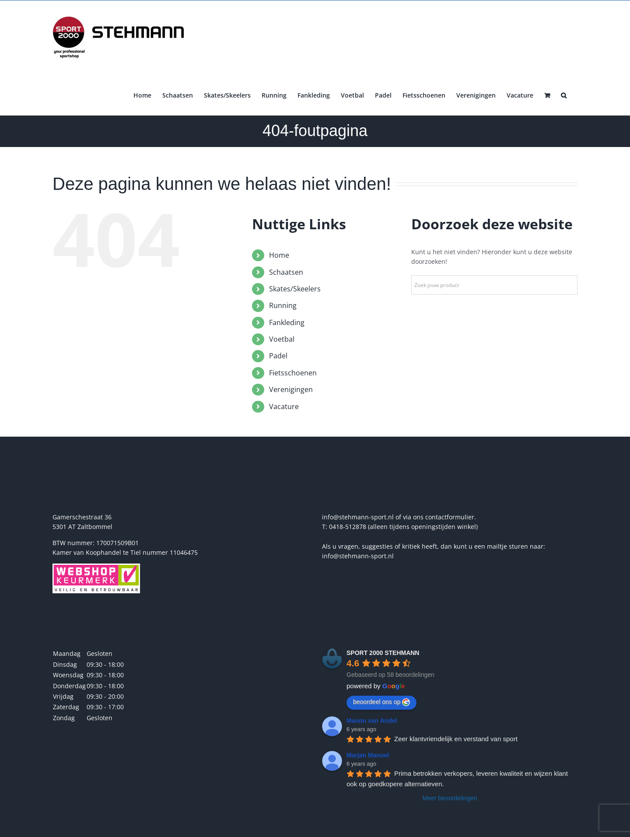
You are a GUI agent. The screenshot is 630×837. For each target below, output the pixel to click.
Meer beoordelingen (450, 798)
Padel (278, 356)
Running (283, 305)
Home (279, 255)
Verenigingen (291, 389)
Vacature (284, 406)
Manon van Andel (371, 720)
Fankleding (286, 322)
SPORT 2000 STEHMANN (382, 652)
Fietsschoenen (293, 373)
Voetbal (281, 339)
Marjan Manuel (367, 755)
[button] (564, 94)
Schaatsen (286, 272)
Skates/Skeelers (295, 289)
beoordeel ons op (381, 702)
